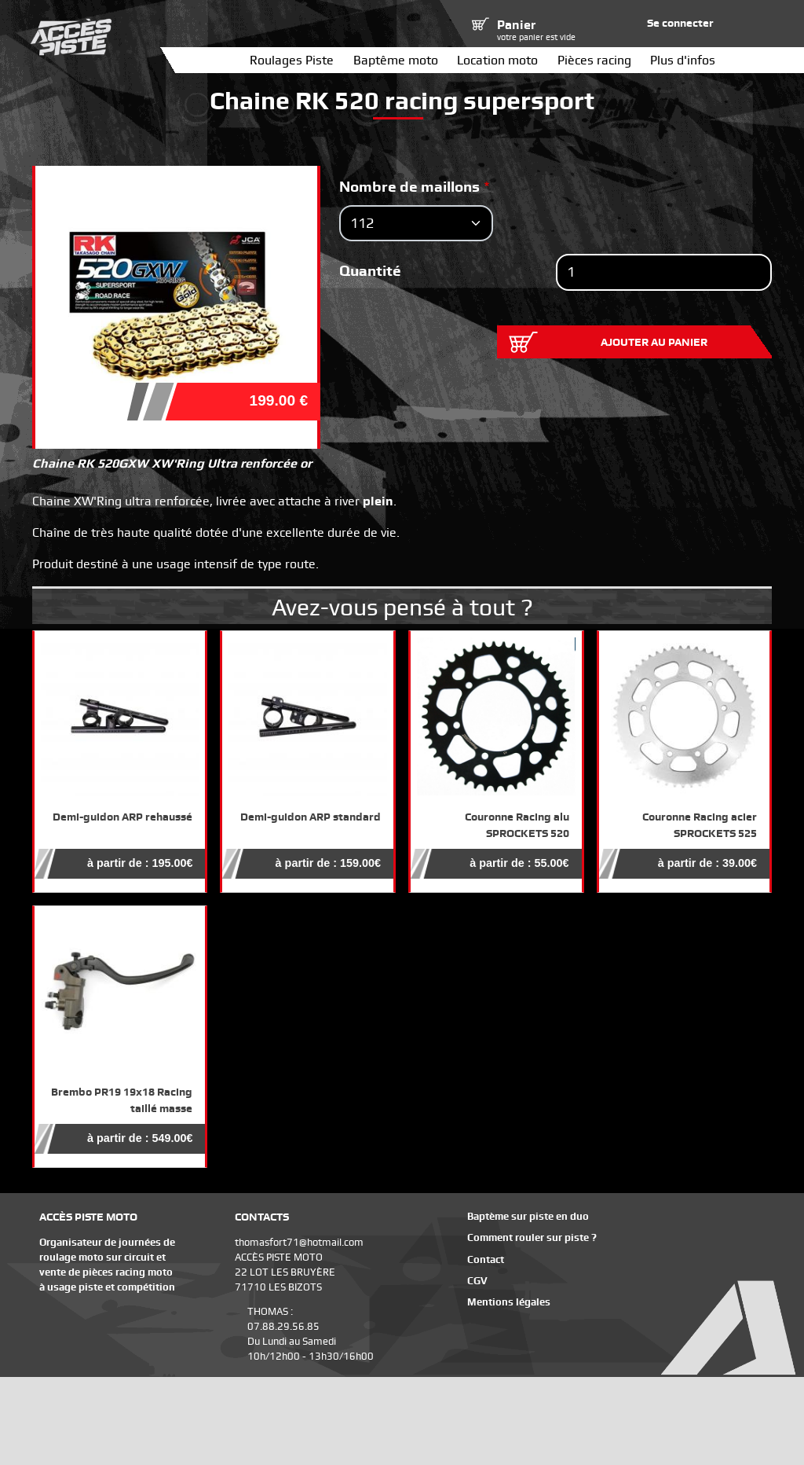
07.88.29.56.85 (283, 1326)
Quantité (370, 271)
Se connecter (680, 23)
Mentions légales (508, 1302)
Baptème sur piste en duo (528, 1216)
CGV (477, 1281)
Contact (485, 1259)
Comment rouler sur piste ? (532, 1237)
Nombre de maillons (409, 186)
